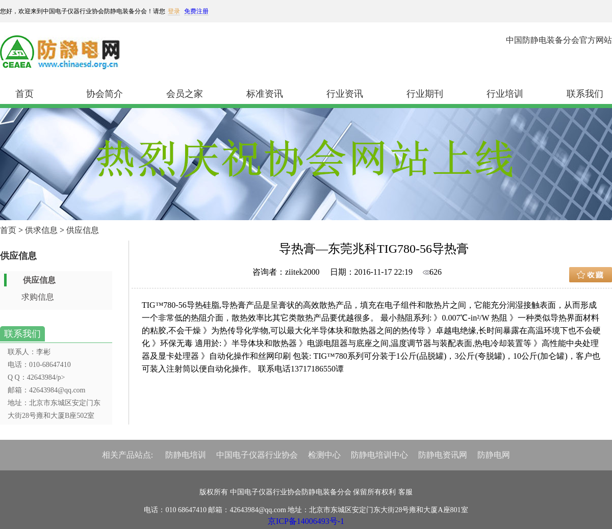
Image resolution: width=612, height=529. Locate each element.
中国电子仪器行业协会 (257, 455)
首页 (24, 94)
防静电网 (493, 455)
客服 (405, 492)
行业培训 (505, 94)
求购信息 (37, 297)
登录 (174, 11)
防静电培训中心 (379, 455)
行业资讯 (344, 94)
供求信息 (41, 230)
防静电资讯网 (442, 455)
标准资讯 (264, 94)
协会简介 (104, 94)
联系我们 (585, 94)
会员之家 (184, 94)
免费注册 (196, 11)
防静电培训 (185, 455)
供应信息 (82, 230)
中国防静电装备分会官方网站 (559, 40)
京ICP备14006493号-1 (306, 521)
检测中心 (324, 455)
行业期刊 (424, 94)
